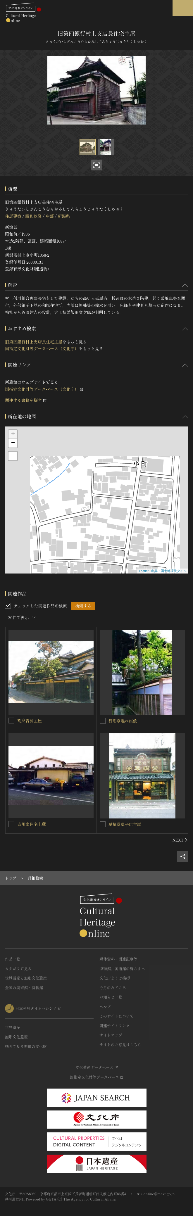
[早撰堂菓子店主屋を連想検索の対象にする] (103, 824)
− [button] (13, 443)
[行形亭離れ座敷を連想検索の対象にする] (103, 721)
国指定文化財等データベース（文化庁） (42, 348)
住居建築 (13, 216)
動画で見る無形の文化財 (26, 1046)
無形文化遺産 (16, 1036)
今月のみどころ (112, 987)
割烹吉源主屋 (29, 720)
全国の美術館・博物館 (24, 987)
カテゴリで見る (18, 968)
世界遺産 (12, 1027)
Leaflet (144, 571)
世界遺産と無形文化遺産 (26, 978)
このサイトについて (116, 1016)
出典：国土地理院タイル (169, 571)
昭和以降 (33, 216)
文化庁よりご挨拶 (114, 978)
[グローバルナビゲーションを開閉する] (183, 8)
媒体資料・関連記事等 (118, 959)
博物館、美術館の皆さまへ (122, 968)
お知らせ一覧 (110, 997)
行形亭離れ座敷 (122, 721)
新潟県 (64, 216)
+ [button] (13, 434)
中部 (50, 216)
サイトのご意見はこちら (120, 1044)
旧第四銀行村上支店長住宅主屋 (33, 342)
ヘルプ (105, 1006)
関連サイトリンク (114, 1025)
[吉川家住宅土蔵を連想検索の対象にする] (11, 824)
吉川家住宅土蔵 (31, 824)
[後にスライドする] (180, 840)
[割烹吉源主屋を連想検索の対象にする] (11, 720)
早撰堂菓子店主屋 (124, 824)
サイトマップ (110, 1035)
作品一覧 (12, 959)
